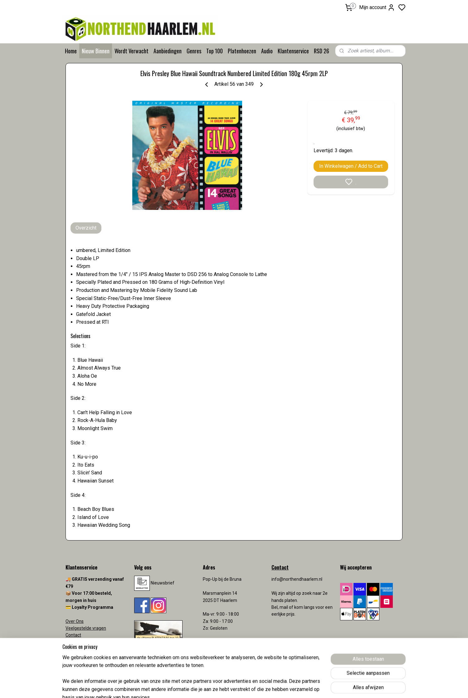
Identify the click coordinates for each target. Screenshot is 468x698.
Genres (194, 51)
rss (270, 687)
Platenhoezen (242, 51)
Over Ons (75, 621)
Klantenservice (293, 51)
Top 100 (214, 51)
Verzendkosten (81, 642)
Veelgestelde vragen (86, 628)
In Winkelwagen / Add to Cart (351, 166)
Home (71, 51)
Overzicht (86, 228)
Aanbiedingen (168, 51)
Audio (267, 51)
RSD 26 (321, 51)
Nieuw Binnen (96, 51)
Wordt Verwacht (132, 51)
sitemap (258, 687)
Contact (73, 635)
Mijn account (377, 7)
